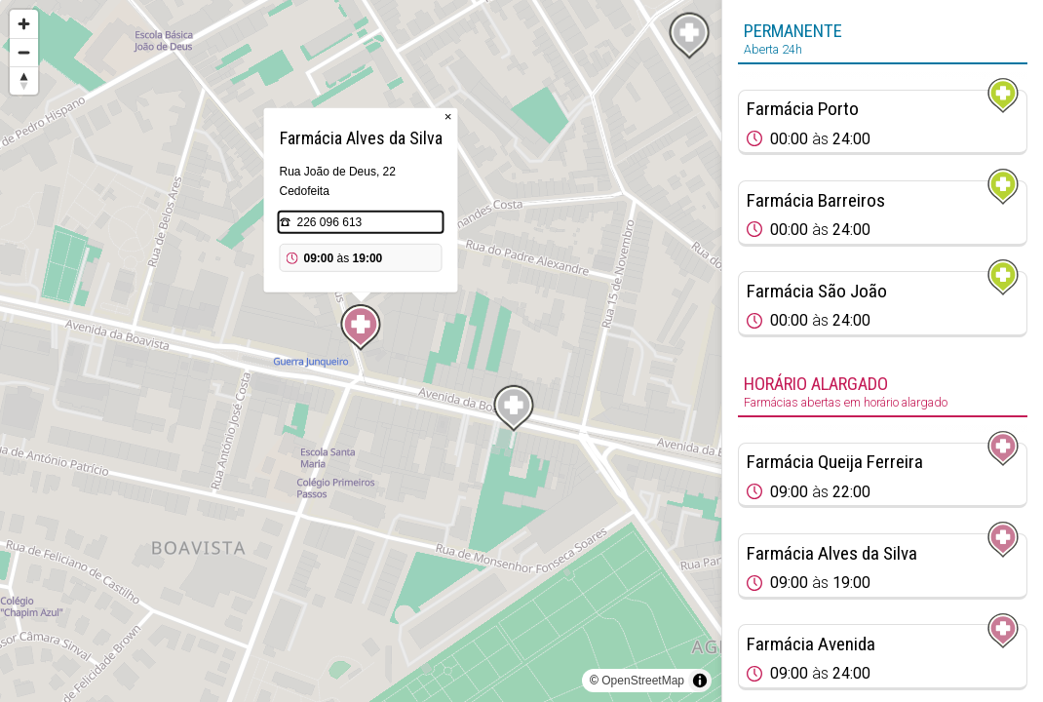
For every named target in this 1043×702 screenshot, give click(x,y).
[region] (360, 351)
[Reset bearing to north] (24, 80)
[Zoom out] (24, 52)
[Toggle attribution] (700, 680)
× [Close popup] (448, 116)
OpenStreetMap (642, 680)
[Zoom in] (24, 24)
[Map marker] (360, 327)
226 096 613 (330, 222)
